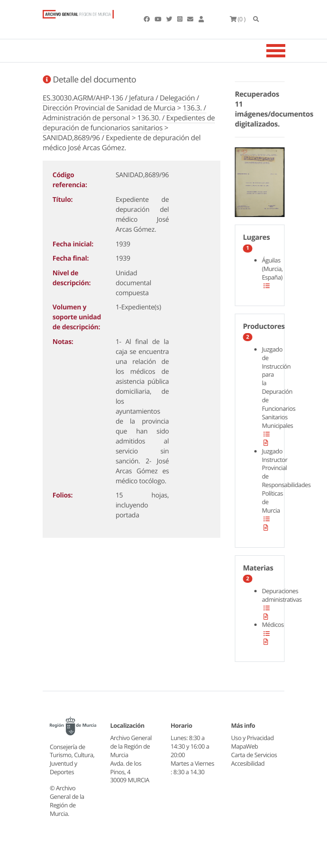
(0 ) (237, 19)
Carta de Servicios (254, 755)
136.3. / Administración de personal (124, 113)
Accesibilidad (248, 763)
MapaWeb (244, 746)
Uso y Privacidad (252, 737)
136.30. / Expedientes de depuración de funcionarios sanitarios (129, 123)
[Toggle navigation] (287, 50)
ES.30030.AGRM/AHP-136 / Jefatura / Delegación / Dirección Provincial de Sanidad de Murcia (121, 103)
